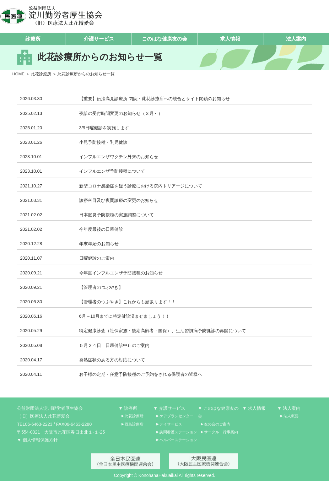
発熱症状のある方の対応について (112, 359)
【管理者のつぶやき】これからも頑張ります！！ (127, 302)
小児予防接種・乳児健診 (103, 142)
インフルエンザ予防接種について (112, 171)
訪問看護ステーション (178, 434)
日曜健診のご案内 (96, 258)
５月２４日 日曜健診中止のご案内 (114, 345)
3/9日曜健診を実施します (104, 127)
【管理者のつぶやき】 (101, 287)
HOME (18, 74)
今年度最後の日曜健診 (101, 229)
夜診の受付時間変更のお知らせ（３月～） (121, 113)
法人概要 (291, 418)
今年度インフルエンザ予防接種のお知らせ (121, 272)
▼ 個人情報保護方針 (37, 442)
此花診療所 (41, 74)
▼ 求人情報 (254, 410)
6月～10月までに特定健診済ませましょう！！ (124, 316)
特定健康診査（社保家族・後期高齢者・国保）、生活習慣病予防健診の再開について (162, 330)
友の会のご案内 (217, 426)
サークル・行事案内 (221, 434)
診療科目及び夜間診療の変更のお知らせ (118, 200)
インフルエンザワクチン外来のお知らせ (118, 156)
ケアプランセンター (176, 418)
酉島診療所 (134, 426)
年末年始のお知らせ (99, 243)
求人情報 (230, 38)
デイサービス (170, 426)
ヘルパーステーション (178, 442)
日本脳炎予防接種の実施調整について (116, 214)
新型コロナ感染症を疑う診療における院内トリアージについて (140, 185)
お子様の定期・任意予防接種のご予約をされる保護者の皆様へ (140, 374)
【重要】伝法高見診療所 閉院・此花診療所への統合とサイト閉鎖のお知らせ (154, 98)
